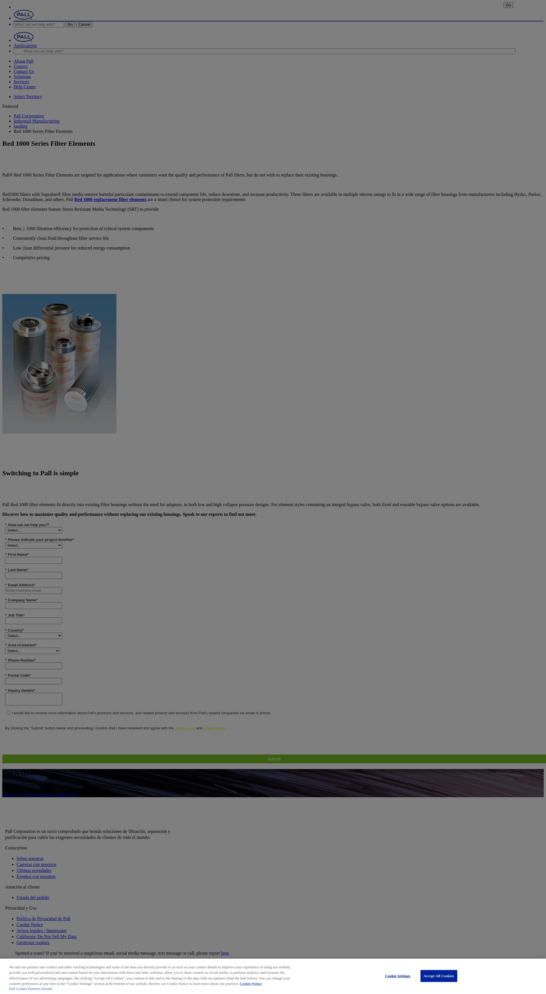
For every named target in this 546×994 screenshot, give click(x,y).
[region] (273, 976)
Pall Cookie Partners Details (30, 989)
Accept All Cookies (439, 976)
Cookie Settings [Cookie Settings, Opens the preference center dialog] (397, 976)
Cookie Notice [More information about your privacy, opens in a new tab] (251, 983)
